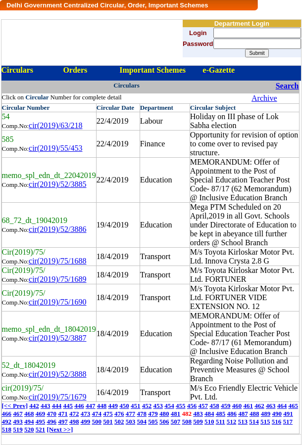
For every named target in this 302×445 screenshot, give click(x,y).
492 (7, 421)
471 (63, 413)
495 (41, 421)
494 (29, 421)
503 (131, 421)
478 (142, 413)
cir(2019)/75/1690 (57, 302)
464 (282, 405)
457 (203, 405)
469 (41, 413)
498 (74, 421)
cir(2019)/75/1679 (57, 397)
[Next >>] (60, 429)
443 (45, 405)
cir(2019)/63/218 (55, 125)
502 (119, 421)
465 (293, 405)
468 (29, 413)
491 (288, 413)
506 (164, 421)
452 (147, 405)
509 (198, 421)
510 (209, 421)
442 (34, 405)
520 (29, 429)
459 (226, 405)
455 (181, 405)
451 (136, 405)
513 (243, 421)
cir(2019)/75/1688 (57, 261)
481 (176, 413)
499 (86, 421)
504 (142, 421)
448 (102, 405)
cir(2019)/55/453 (55, 148)
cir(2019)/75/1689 (57, 279)
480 (164, 413)
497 (63, 421)
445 (68, 405)
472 (74, 413)
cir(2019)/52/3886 (57, 229)
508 (187, 421)
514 (254, 421)
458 (214, 405)
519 (18, 429)
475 (108, 413)
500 (97, 421)
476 (119, 413)
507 (176, 421)
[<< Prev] (15, 405)
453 (158, 405)
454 (169, 405)
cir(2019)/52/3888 (57, 374)
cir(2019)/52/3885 (57, 184)
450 (124, 405)
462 (259, 405)
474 (97, 413)
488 (254, 413)
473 (86, 413)
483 (198, 413)
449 (113, 405)
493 (18, 421)
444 (57, 405)
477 (131, 413)
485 (221, 413)
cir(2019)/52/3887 (57, 338)
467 (18, 413)
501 (108, 421)
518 (7, 429)
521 (41, 429)
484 (209, 413)
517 (288, 421)
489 (266, 413)
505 (153, 421)
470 (52, 413)
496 (52, 421)
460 (237, 405)
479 (153, 413)
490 (277, 413)
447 (91, 405)
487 (243, 413)
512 (232, 421)
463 (271, 405)
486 (232, 413)
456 (192, 405)
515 (265, 421)
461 (248, 405)
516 (277, 421)
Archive (264, 98)
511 (220, 421)
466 (7, 413)
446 (79, 405)
